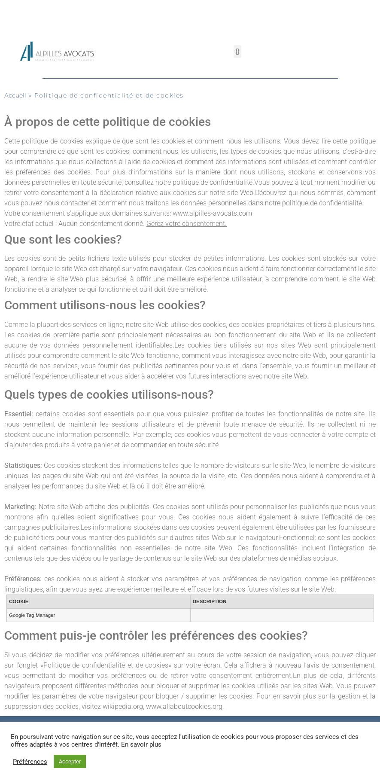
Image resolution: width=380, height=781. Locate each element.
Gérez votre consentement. (186, 224)
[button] (237, 51)
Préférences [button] (30, 762)
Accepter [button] (70, 761)
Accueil (15, 95)
